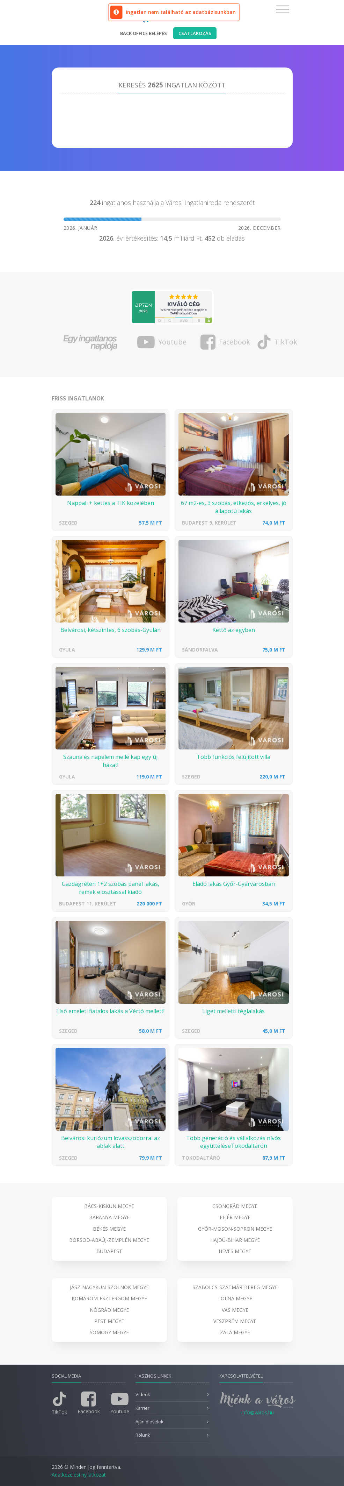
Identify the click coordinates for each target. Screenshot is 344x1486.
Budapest (109, 1251)
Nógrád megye (109, 1310)
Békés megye (109, 1228)
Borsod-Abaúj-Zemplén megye (109, 1240)
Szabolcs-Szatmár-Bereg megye (235, 1287)
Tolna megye (235, 1298)
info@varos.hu (257, 1412)
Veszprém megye (234, 1321)
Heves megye (235, 1251)
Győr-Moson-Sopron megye (235, 1228)
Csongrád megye (234, 1206)
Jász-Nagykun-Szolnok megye (109, 1287)
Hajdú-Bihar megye (235, 1240)
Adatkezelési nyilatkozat (79, 1474)
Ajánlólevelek (149, 1422)
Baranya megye (109, 1217)
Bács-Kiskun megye (109, 1206)
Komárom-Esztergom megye (109, 1298)
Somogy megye (109, 1332)
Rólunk (143, 1435)
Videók (143, 1395)
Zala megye (235, 1332)
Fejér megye (235, 1217)
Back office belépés (143, 33)
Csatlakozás (194, 33)
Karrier (142, 1408)
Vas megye (235, 1310)
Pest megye (109, 1321)
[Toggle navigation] (283, 9)
